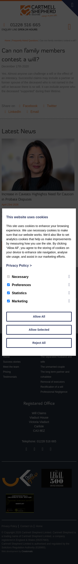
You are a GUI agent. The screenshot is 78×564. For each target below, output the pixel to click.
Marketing (17, 301)
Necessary (17, 277)
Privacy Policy (19, 265)
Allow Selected (39, 329)
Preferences (19, 285)
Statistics (17, 293)
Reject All (39, 342)
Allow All (39, 316)
